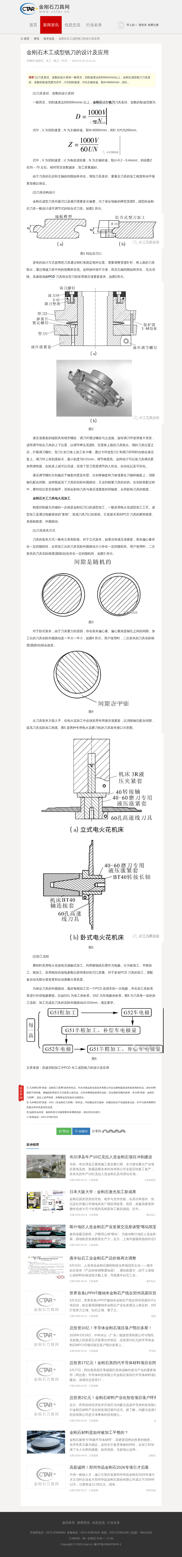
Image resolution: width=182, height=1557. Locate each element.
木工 (48, 60)
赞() (64, 1131)
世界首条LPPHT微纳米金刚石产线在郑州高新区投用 (115, 1293)
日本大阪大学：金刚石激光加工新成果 (103, 1192)
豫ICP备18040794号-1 (107, 1544)
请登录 (143, 24)
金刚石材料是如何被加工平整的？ (99, 1432)
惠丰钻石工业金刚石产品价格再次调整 (103, 1258)
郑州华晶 (151, 1490)
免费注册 (153, 24)
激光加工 (151, 1214)
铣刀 (56, 60)
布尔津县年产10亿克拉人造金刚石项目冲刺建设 (111, 1157)
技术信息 (48, 38)
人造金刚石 (150, 1180)
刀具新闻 (93, 1180)
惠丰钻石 (151, 1281)
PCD (64, 60)
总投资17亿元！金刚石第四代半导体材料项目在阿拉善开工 (121, 1363)
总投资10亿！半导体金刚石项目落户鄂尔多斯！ (111, 1328)
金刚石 (39, 60)
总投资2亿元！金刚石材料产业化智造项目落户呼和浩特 (118, 1397)
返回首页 (68, 1522)
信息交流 (72, 25)
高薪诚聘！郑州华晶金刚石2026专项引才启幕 (109, 1467)
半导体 (152, 1351)
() (81, 1131)
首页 (33, 25)
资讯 (36, 38)
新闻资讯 (51, 25)
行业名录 (94, 25)
